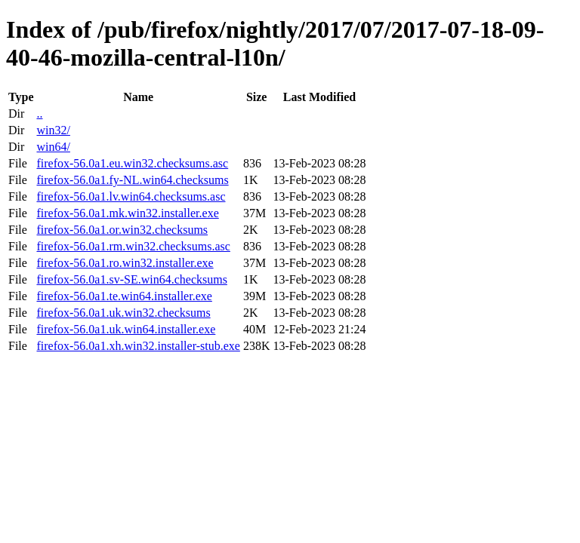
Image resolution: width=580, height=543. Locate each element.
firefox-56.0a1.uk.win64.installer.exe (125, 329)
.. (39, 113)
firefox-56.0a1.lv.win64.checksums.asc (130, 196)
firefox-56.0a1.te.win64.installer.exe (123, 296)
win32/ (52, 130)
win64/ (52, 146)
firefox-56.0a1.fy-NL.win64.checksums (132, 179)
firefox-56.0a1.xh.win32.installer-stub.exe (137, 345)
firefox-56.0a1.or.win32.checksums (122, 229)
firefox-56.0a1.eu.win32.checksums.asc (132, 163)
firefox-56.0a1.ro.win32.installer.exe (124, 262)
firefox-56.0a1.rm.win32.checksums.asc (133, 246)
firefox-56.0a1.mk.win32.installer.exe (127, 213)
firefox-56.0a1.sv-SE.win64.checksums (131, 279)
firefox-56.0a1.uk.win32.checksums (123, 312)
